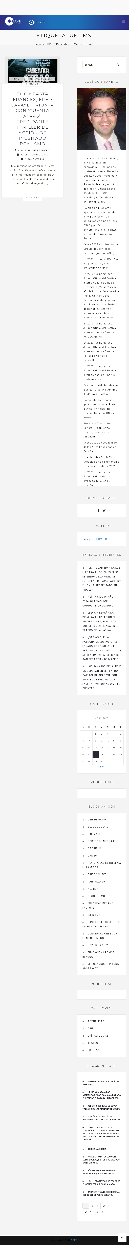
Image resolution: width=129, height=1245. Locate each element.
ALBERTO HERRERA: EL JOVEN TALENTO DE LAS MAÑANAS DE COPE (101, 1107)
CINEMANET (95, 834)
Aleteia (93, 889)
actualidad (96, 1021)
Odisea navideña (97, 1149)
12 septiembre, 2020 (32, 154)
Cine (16, 79)
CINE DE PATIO (97, 819)
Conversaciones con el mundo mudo (100, 935)
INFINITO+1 (95, 915)
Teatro (93, 1043)
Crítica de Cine (40, 79)
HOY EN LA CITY (98, 945)
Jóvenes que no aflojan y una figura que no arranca (99, 1172)
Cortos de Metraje (102, 841)
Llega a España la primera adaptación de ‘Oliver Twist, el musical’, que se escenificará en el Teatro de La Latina (100, 621)
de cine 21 (94, 848)
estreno (94, 1050)
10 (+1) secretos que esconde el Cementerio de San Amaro (101, 1182)
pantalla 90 (96, 881)
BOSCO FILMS (96, 896)
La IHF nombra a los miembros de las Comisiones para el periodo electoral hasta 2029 (101, 1095)
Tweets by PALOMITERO (95, 539)
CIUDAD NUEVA (97, 874)
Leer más (32, 197)
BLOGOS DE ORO (98, 826)
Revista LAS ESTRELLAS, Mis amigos (101, 865)
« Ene (101, 766)
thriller (32, 84)
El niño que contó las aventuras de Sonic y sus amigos (101, 1118)
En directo (37, 22)
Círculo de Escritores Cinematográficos (101, 924)
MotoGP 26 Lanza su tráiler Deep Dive (100, 1083)
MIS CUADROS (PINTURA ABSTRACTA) (100, 966)
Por (32, 150)
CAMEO (92, 855)
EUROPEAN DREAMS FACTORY (97, 905)
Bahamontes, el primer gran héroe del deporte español (101, 1193)
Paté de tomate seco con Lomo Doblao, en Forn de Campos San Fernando (101, 1160)
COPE (74, 1240)
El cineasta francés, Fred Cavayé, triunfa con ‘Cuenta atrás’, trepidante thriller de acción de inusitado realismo (32, 118)
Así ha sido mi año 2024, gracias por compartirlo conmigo (98, 601)
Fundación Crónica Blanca (98, 954)
